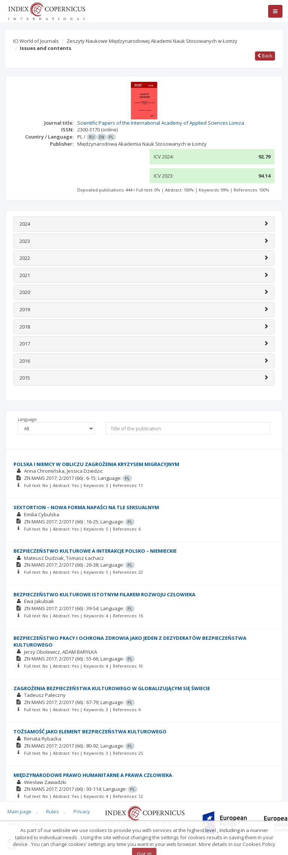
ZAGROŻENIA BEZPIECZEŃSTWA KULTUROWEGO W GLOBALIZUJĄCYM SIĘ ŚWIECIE (112, 688)
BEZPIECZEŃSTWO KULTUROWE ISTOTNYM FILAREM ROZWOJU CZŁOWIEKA (104, 594)
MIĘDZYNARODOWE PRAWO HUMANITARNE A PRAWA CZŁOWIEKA (93, 775)
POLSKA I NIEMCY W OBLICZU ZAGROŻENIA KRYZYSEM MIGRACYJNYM (96, 464)
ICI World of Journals (36, 41)
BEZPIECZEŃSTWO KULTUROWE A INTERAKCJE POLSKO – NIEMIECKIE (95, 550)
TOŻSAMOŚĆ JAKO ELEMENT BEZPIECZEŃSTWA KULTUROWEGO (90, 731)
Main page (20, 811)
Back (265, 55)
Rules (52, 811)
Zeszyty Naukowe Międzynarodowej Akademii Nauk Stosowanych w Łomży (152, 41)
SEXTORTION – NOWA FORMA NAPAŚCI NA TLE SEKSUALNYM (86, 507)
